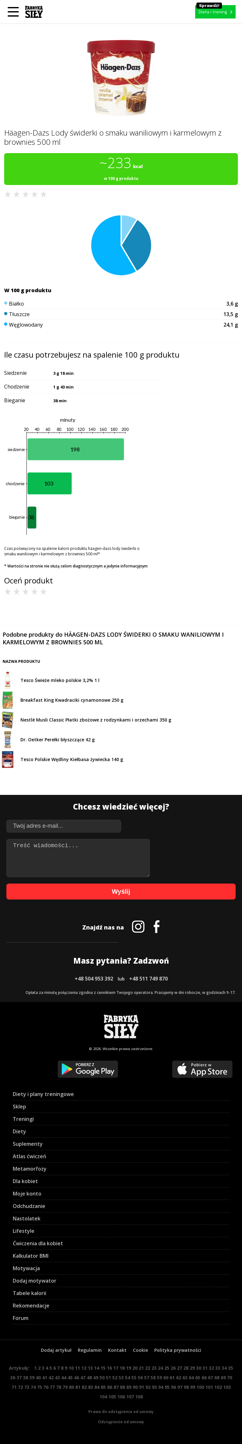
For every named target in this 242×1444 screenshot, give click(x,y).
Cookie (140, 1350)
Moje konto (27, 1193)
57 (146, 1377)
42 (51, 1377)
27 (179, 1368)
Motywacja (26, 1268)
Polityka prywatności (177, 1350)
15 (103, 1368)
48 (89, 1377)
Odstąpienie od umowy (121, 1422)
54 (127, 1377)
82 (84, 1387)
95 (167, 1387)
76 (45, 1387)
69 (223, 1377)
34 (224, 1368)
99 (192, 1387)
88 (122, 1387)
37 (19, 1377)
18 (122, 1368)
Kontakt (117, 1350)
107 (130, 1397)
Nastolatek (26, 1218)
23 (154, 1368)
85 (103, 1387)
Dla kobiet (25, 1181)
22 (147, 1368)
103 (227, 1387)
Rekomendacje (31, 1305)
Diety (19, 1131)
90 (135, 1387)
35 (230, 1368)
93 (154, 1387)
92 (147, 1387)
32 (211, 1368)
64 (191, 1377)
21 (141, 1368)
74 (33, 1387)
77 (52, 1387)
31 (205, 1368)
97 (179, 1387)
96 (173, 1387)
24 (160, 1368)
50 (102, 1377)
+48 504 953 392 (94, 978)
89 (128, 1387)
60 (165, 1377)
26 (173, 1368)
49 (95, 1377)
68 (216, 1377)
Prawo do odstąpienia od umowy (121, 1411)
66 (204, 1377)
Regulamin (90, 1350)
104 (103, 1397)
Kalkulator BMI (30, 1255)
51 (108, 1377)
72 (20, 1387)
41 (44, 1377)
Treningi (23, 1118)
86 (109, 1387)
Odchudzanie (29, 1206)
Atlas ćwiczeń (29, 1156)
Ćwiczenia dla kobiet (38, 1243)
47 (82, 1377)
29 (192, 1368)
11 (77, 1368)
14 (96, 1368)
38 (25, 1377)
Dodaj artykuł (56, 1350)
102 (218, 1387)
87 (116, 1387)
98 (186, 1387)
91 (141, 1387)
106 (121, 1397)
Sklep (19, 1106)
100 (200, 1387)
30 (198, 1368)
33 (217, 1368)
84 (96, 1387)
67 (210, 1377)
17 (115, 1368)
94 (160, 1387)
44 (63, 1377)
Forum (20, 1318)
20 (134, 1368)
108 (139, 1397)
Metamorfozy (30, 1168)
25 (166, 1368)
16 (109, 1368)
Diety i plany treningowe (43, 1094)
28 (185, 1368)
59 (159, 1377)
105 (112, 1397)
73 (26, 1387)
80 (71, 1387)
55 (133, 1377)
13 (90, 1368)
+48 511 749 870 (148, 978)
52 (114, 1377)
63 (184, 1377)
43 (57, 1377)
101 (209, 1387)
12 (83, 1368)
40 (38, 1377)
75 (39, 1387)
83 (90, 1387)
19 (128, 1368)
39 (31, 1377)
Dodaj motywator (34, 1280)
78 (58, 1387)
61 (172, 1377)
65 (197, 1377)
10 (71, 1368)
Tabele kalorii (29, 1293)
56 (140, 1377)
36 (12, 1377)
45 (70, 1377)
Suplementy (28, 1143)
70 (229, 1377)
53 (121, 1377)
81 (77, 1387)
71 (14, 1387)
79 (65, 1387)
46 (76, 1377)
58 (153, 1377)
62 (178, 1377)
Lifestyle (23, 1230)
